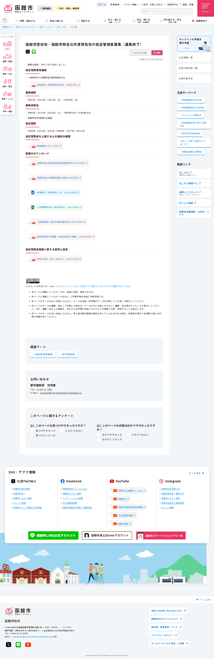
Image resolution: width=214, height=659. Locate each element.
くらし (49, 27)
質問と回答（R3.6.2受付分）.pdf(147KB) (57, 259)
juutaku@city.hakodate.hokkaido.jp (61, 392)
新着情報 (115, 4)
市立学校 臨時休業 (191, 133)
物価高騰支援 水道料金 (193, 107)
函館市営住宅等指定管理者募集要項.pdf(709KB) (61, 162)
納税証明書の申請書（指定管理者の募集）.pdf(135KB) (64, 236)
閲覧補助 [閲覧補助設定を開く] (45, 8)
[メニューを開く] (205, 8)
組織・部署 (187, 4)
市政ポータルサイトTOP (25, 27)
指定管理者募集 (44, 354)
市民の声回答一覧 (188, 68)
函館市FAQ (172, 4)
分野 (41, 27)
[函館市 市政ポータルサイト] (18, 8)
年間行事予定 (186, 78)
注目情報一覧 (186, 57)
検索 (158, 52)
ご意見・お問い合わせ (152, 4)
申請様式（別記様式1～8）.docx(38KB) (57, 192)
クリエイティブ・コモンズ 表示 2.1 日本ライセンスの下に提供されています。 (94, 286)
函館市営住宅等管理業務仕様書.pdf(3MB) (57, 177)
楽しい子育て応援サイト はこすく (193, 142)
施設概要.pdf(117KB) (48, 145)
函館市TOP (6, 27)
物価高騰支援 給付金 (192, 99)
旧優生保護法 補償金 (192, 151)
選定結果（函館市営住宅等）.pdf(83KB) (57, 84)
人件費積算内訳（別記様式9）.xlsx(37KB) (58, 207)
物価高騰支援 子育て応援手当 (193, 124)
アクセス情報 (130, 4)
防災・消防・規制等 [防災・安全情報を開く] (68, 8)
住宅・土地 (61, 27)
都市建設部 (69, 354)
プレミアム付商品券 (191, 115)
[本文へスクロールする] (101, 4)
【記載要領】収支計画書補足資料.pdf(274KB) (60, 221)
